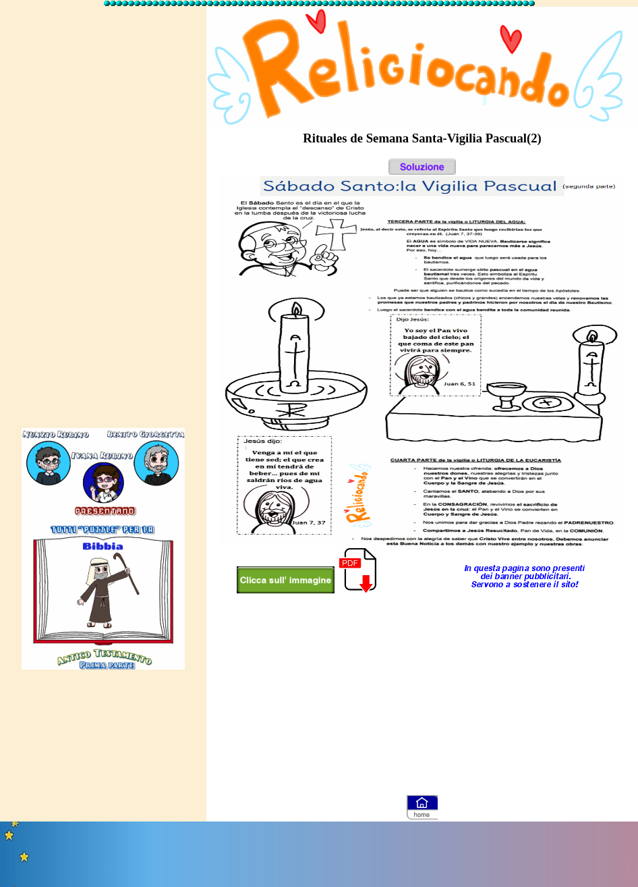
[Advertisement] (103, 211)
